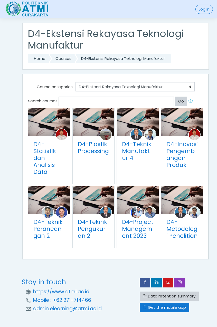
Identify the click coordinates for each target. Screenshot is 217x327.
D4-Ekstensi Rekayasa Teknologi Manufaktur (123, 58)
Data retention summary (169, 296)
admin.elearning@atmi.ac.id (67, 308)
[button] (191, 101)
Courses (63, 58)
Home (39, 58)
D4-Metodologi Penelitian (182, 229)
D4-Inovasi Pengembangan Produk (182, 154)
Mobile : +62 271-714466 (62, 300)
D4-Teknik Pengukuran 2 (92, 229)
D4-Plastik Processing (93, 147)
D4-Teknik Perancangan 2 (48, 229)
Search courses (43, 101)
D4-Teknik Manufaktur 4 (136, 151)
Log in (204, 9)
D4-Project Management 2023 (137, 229)
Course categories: (55, 86)
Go (181, 101)
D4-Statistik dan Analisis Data (44, 158)
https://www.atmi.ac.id (61, 291)
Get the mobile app (164, 307)
